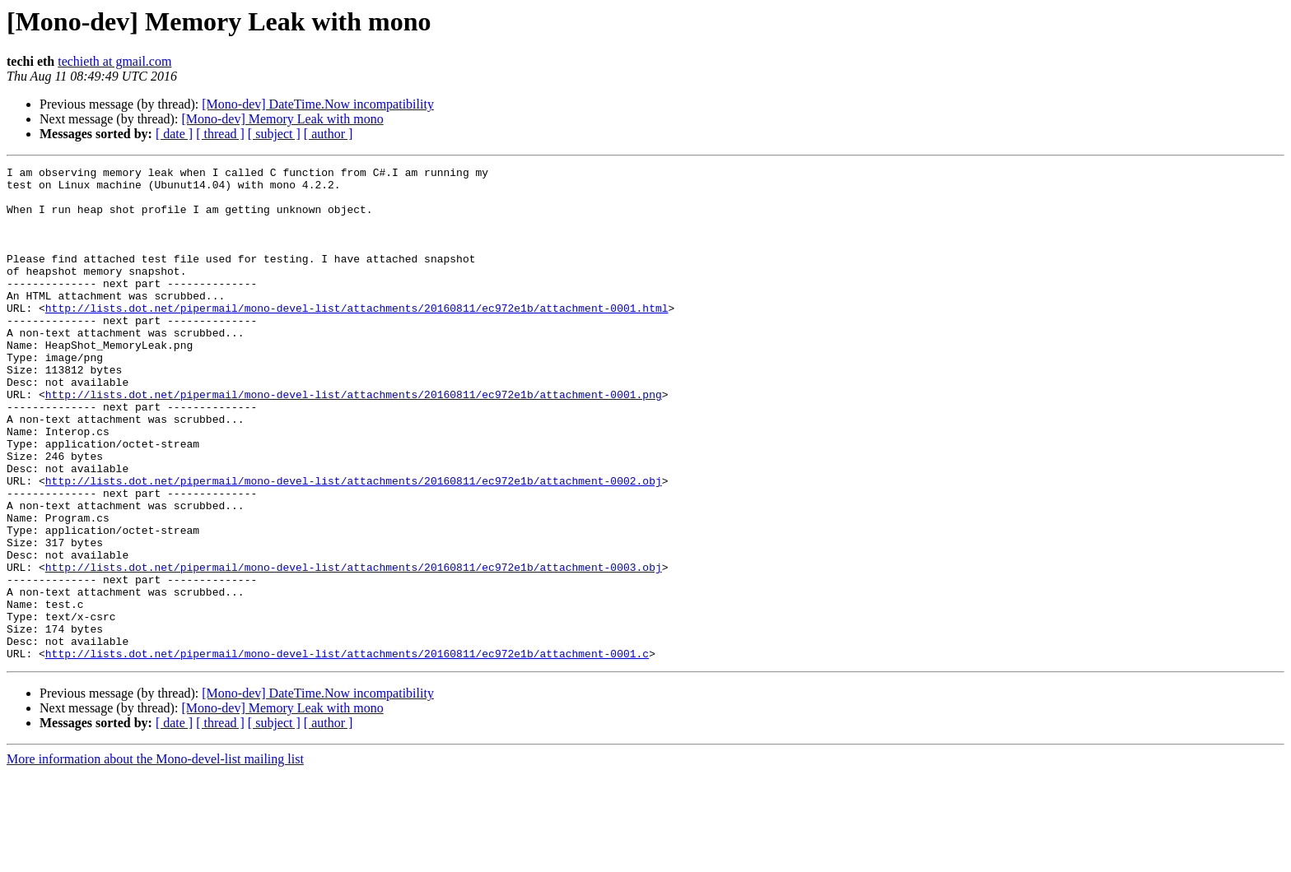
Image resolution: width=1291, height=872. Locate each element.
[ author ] (328, 134)
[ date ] (174, 134)
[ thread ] (220, 134)
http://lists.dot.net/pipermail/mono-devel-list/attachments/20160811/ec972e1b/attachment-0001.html (357, 337)
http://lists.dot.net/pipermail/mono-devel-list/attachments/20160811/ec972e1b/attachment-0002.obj (353, 544)
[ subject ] (274, 134)
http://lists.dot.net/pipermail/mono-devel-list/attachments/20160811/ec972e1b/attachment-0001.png (353, 441)
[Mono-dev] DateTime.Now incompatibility (318, 104)
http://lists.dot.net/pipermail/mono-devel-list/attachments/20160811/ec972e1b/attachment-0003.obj (353, 648)
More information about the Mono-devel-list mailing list (155, 858)
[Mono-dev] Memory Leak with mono (282, 119)
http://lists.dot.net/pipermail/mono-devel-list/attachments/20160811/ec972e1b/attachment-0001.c (347, 751)
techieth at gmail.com (114, 61)
